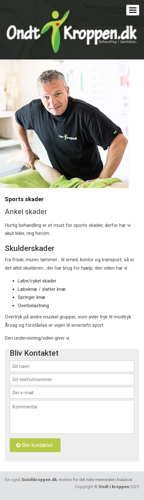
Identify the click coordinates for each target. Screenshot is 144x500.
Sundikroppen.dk (76, 479)
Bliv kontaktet (34, 445)
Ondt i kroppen (114, 486)
